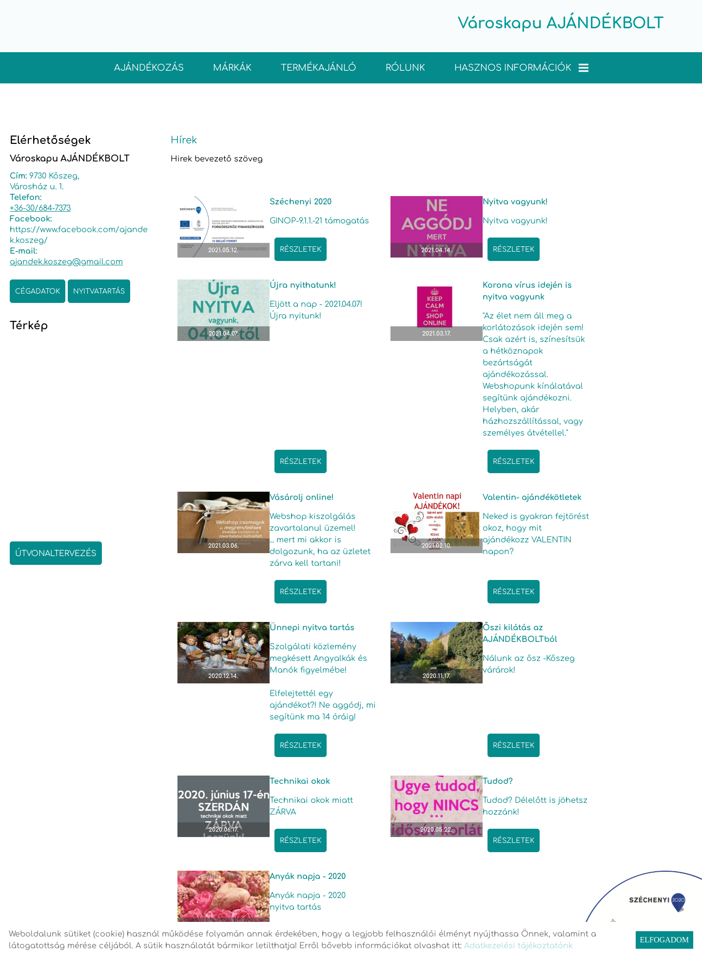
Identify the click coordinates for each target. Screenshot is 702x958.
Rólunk (405, 67)
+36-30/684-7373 (40, 207)
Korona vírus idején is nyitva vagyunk (286, 302)
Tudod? (257, 720)
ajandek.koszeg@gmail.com (66, 261)
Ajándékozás (149, 67)
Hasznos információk (521, 67)
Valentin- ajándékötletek (619, 302)
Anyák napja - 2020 (453, 720)
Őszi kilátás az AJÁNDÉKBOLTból (452, 561)
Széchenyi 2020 (273, 201)
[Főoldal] (339, 28)
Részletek (272, 259)
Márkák (232, 67)
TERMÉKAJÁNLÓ (318, 67)
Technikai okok (619, 555)
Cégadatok (37, 290)
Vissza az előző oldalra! (245, 878)
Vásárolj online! (447, 296)
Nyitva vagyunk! (448, 201)
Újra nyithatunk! (622, 201)
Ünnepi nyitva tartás (284, 555)
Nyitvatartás (99, 290)
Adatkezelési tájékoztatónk (518, 945)
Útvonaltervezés (56, 552)
